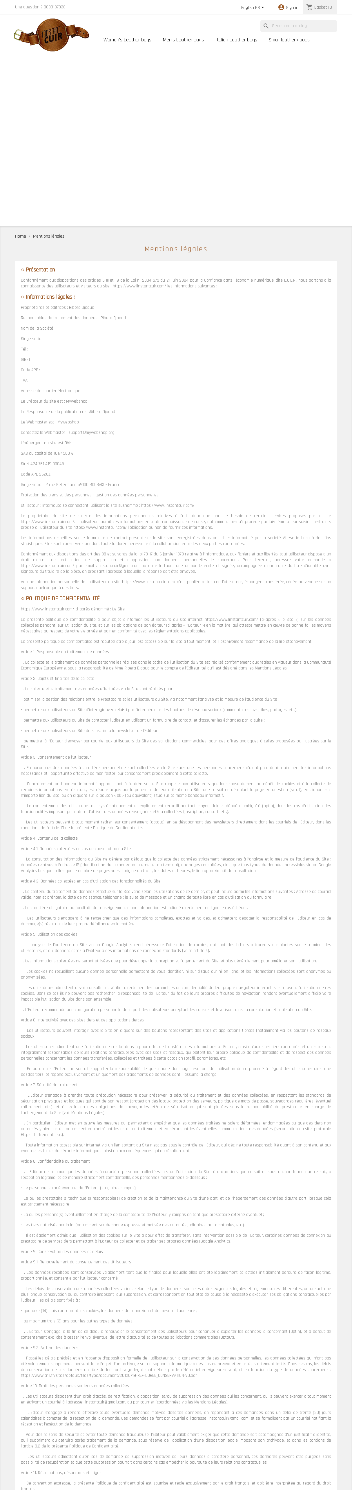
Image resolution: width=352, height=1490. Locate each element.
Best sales (107, 1457)
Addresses (24, 1464)
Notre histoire (171, 1443)
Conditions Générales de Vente (309, 1450)
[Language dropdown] (253, 7)
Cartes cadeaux (111, 1472)
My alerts (23, 1471)
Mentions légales (298, 1443)
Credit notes (25, 1457)
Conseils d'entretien (238, 1443)
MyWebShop (208, 1482)
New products (109, 1450)
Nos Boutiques (172, 1450)
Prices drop (107, 1443)
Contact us (231, 1450)
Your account (31, 1431)
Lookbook (105, 1464)
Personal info (26, 1442)
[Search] (298, 26)
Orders (20, 1449)
